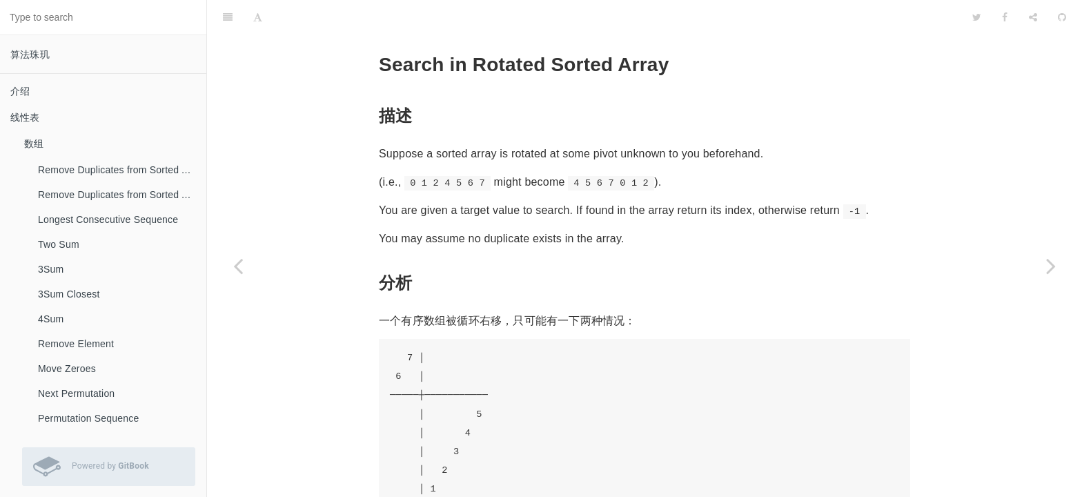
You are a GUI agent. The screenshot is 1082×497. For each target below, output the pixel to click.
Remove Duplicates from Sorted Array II (122, 194)
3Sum (50, 269)
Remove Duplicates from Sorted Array (121, 169)
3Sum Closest (69, 294)
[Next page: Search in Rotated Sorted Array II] (1051, 266)
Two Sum (58, 244)
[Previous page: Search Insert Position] (238, 266)
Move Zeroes (67, 368)
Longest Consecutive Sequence (108, 219)
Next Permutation (76, 393)
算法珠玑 (30, 54)
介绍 (20, 91)
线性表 (25, 117)
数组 (33, 143)
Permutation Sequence (88, 418)
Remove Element (76, 343)
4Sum (50, 318)
